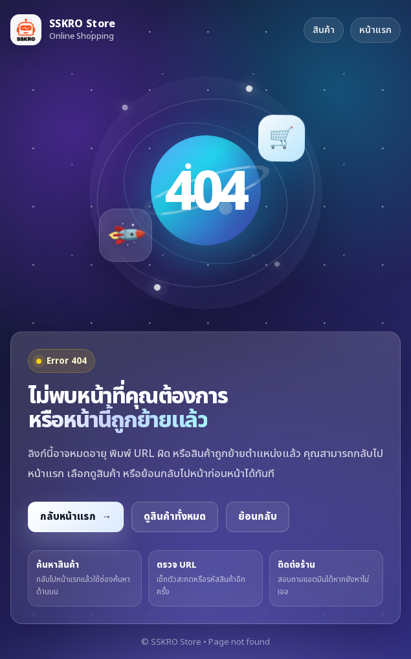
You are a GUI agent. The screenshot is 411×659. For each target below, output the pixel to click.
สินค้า (324, 30)
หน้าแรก (375, 30)
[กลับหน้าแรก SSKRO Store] (63, 29)
